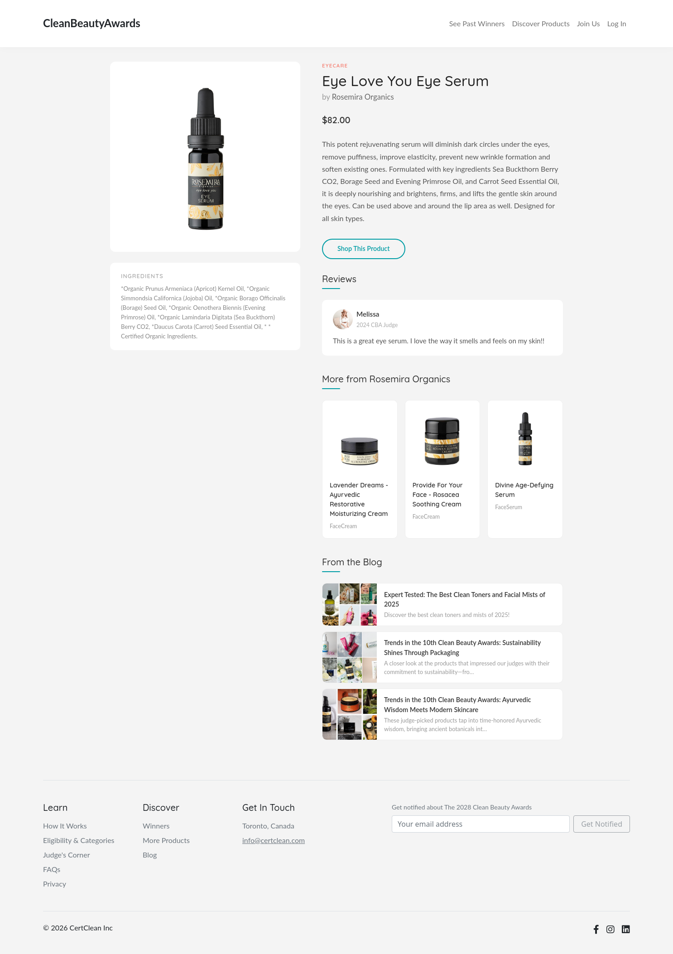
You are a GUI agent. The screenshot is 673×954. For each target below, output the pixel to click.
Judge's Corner (66, 854)
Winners (477, 23)
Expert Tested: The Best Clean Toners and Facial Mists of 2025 (464, 599)
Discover (540, 23)
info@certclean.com (273, 840)
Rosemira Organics (363, 96)
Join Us (588, 23)
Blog (150, 854)
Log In (616, 23)
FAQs (51, 869)
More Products (166, 840)
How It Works (65, 825)
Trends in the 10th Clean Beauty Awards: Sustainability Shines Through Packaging (462, 647)
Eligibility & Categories (79, 840)
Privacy (54, 883)
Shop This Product (363, 248)
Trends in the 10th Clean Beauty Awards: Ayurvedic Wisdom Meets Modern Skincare (457, 704)
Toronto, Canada (268, 825)
